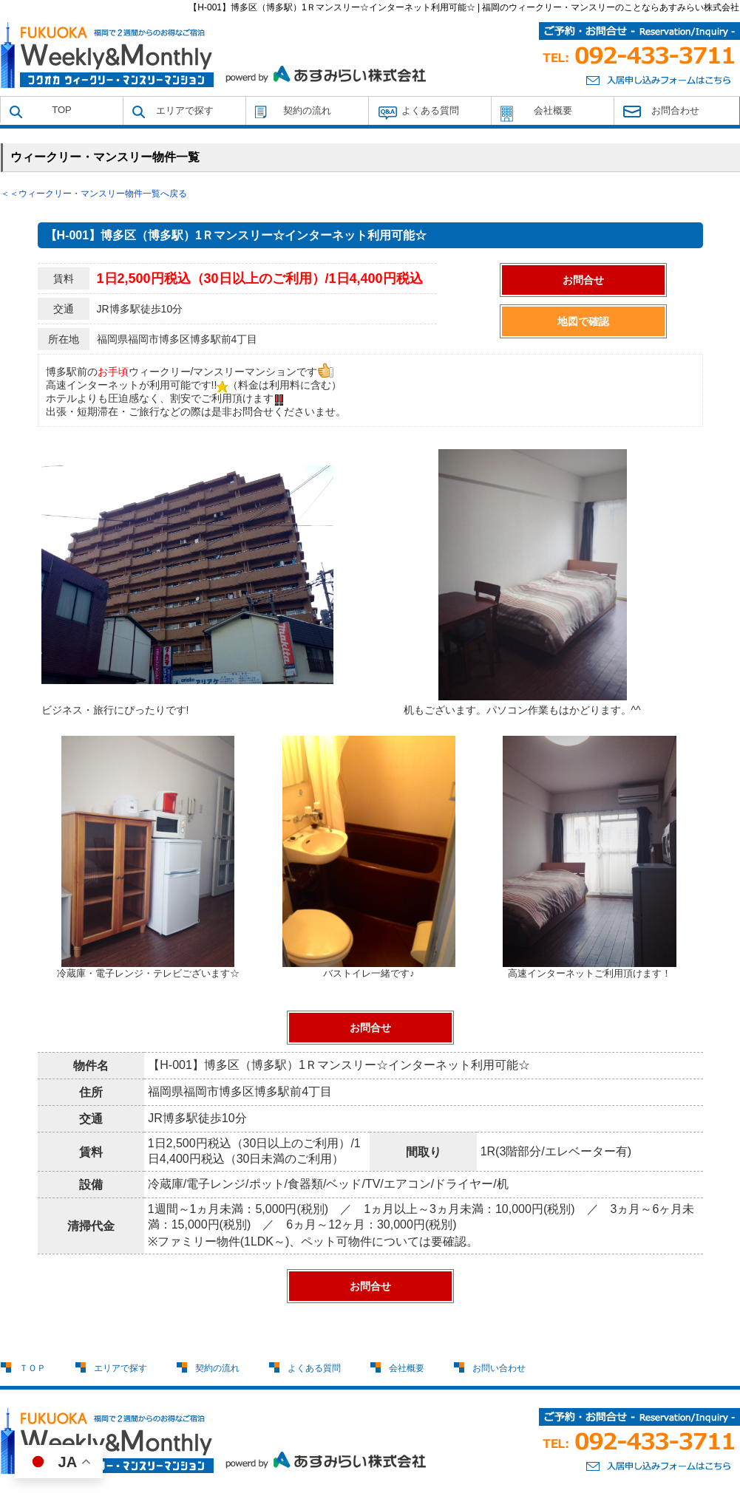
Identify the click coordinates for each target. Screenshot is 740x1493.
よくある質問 (430, 110)
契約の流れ (307, 110)
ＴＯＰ (32, 1368)
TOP (62, 109)
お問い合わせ (499, 1368)
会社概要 (553, 110)
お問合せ (583, 280)
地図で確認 (583, 321)
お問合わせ (675, 110)
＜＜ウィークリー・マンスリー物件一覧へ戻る (94, 193)
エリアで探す (185, 110)
